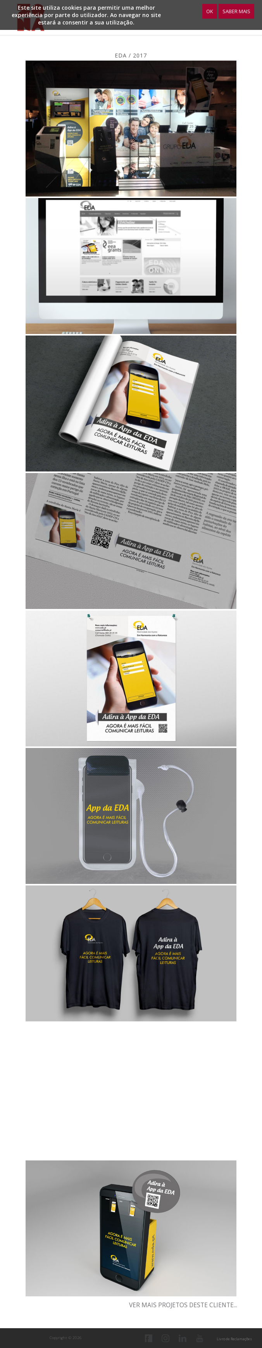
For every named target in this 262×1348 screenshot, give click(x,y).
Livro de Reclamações (234, 1338)
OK (209, 11)
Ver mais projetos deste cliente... (183, 1305)
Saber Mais (236, 11)
